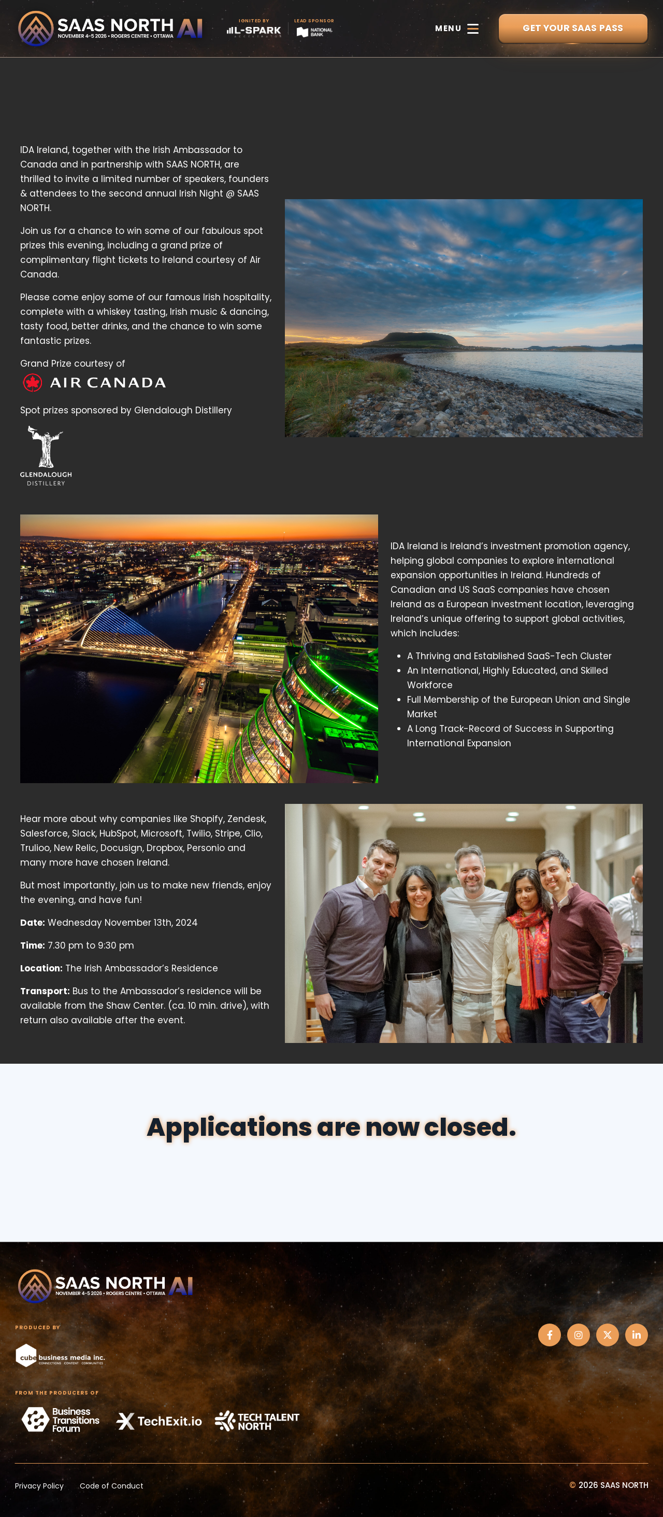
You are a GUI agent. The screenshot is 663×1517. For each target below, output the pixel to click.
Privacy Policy (39, 1486)
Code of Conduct (111, 1486)
